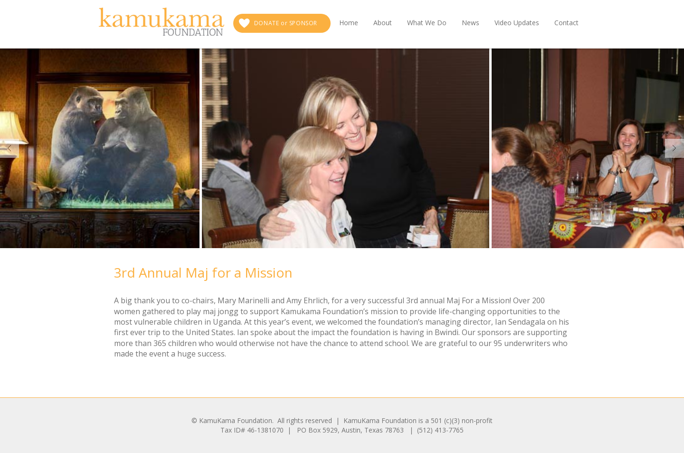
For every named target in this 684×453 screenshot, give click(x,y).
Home (348, 22)
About (382, 22)
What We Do (426, 22)
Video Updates (516, 22)
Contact (566, 22)
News (470, 22)
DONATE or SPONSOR (285, 23)
